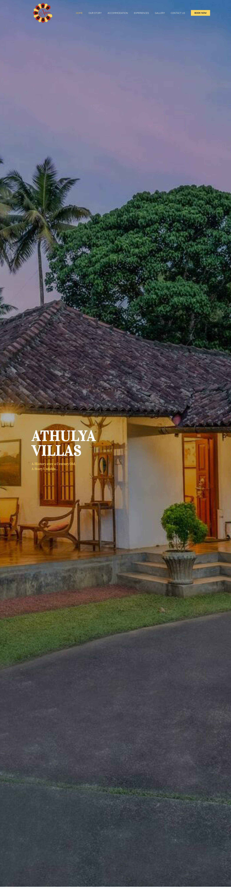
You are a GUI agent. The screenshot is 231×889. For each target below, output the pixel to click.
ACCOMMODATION (118, 12)
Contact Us (178, 12)
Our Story (95, 12)
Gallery (160, 12)
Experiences (141, 12)
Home (79, 12)
